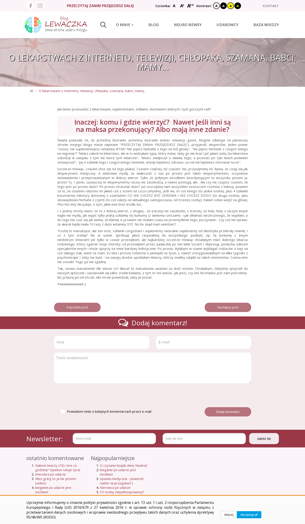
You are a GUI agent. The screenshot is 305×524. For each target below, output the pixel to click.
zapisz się (264, 438)
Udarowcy (227, 24)
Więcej (228, 514)
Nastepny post (227, 307)
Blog (153, 24)
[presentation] (87, 395)
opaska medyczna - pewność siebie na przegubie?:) (122, 480)
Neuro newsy (188, 24)
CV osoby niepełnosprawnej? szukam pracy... (122, 494)
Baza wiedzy (266, 24)
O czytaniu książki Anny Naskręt (123, 465)
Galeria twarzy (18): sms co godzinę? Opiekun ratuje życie (57, 467)
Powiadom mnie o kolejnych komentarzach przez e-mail (106, 411)
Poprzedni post (77, 307)
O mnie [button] (124, 24)
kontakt (271, 6)
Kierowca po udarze (50, 474)
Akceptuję (249, 514)
